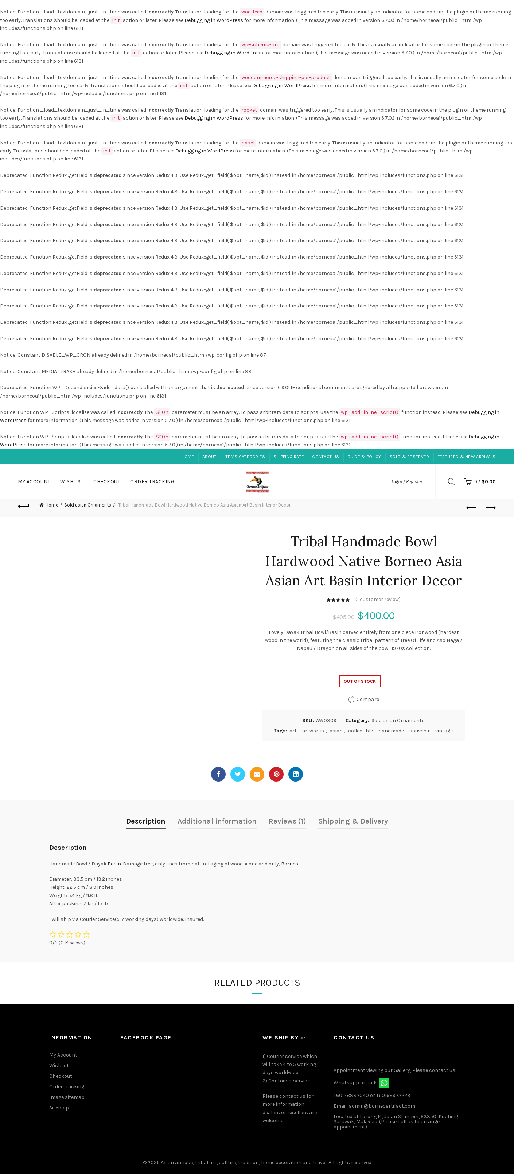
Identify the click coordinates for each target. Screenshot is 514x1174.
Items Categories (245, 456)
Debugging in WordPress (213, 20)
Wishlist (71, 481)
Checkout (106, 481)
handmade (391, 731)
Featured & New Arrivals (466, 456)
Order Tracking (152, 481)
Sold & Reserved (409, 456)
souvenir (419, 731)
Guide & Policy (364, 456)
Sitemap (59, 1108)
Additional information (217, 821)
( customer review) (378, 600)
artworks (313, 731)
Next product (490, 507)
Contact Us (325, 456)
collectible (360, 731)
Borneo (289, 864)
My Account (34, 481)
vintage (444, 731)
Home (188, 456)
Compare (368, 699)
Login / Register (407, 481)
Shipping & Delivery (353, 821)
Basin (114, 864)
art (293, 731)
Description (146, 821)
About (209, 456)
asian (336, 731)
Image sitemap (67, 1097)
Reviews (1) (287, 821)
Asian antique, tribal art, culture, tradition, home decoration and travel (244, 1162)
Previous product (472, 507)
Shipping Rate (288, 456)
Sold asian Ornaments (87, 505)
